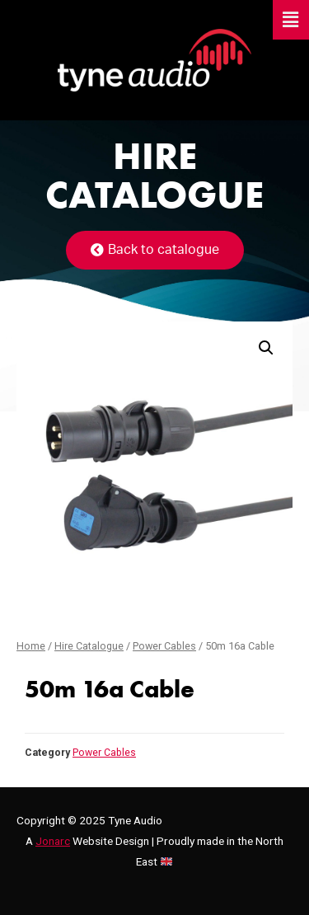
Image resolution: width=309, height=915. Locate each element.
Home (30, 646)
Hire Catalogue (89, 646)
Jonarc (52, 840)
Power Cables (164, 646)
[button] (155, 250)
